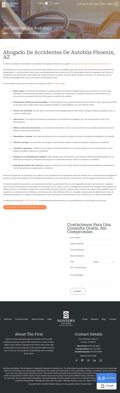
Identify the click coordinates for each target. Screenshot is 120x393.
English (41, 3)
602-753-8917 (95, 349)
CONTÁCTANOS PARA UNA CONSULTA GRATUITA (22, 207)
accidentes (56, 83)
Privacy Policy (86, 384)
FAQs (49, 319)
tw (82, 360)
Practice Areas (21, 319)
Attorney (8, 319)
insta (100, 360)
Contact (112, 319)
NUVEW (45, 384)
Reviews (94, 319)
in (94, 360)
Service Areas (38, 319)
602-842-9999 (97, 4)
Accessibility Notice (72, 384)
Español (56, 3)
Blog (104, 319)
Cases (84, 319)
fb (76, 360)
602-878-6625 (94, 346)
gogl (88, 360)
